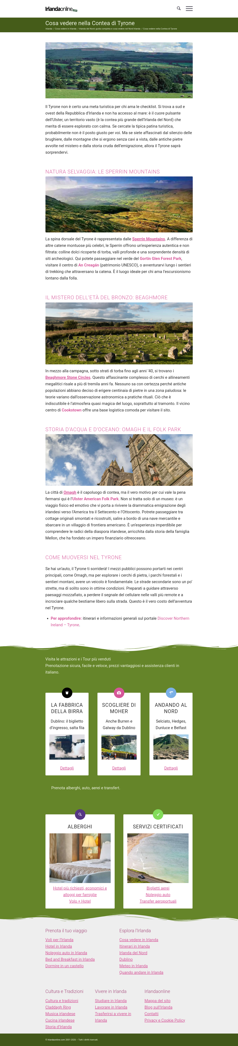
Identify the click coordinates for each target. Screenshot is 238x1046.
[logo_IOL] (61, 8)
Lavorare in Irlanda (111, 1007)
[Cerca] (178, 8)
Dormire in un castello (64, 966)
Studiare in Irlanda (111, 1000)
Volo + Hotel (80, 901)
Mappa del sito (157, 1000)
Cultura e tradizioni (61, 1000)
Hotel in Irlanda (58, 946)
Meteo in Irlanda (133, 966)
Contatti (151, 1013)
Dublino (126, 959)
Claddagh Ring (58, 1007)
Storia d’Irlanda (58, 1026)
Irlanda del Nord (133, 952)
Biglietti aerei (158, 888)
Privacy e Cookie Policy (164, 1020)
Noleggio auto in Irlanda (66, 952)
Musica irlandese (60, 1013)
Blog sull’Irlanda (158, 1007)
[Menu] (188, 8)
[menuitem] (178, 8)
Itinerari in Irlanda (134, 946)
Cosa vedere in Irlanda (138, 939)
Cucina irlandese (60, 1020)
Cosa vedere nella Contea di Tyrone (90, 23)
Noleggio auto (158, 894)
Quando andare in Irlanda (141, 972)
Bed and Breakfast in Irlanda (70, 959)
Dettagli (67, 768)
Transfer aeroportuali (158, 901)
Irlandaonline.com (56, 1039)
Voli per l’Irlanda (59, 939)
